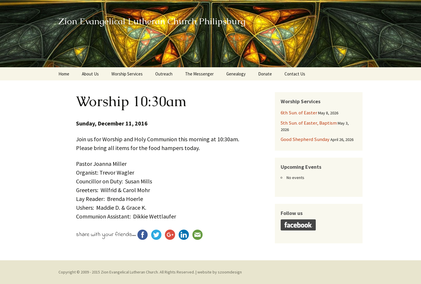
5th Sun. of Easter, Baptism (309, 123)
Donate (265, 74)
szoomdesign (230, 272)
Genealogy (236, 74)
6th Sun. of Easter (299, 112)
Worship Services (127, 74)
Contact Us (294, 74)
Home (63, 74)
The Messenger (199, 74)
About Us (90, 74)
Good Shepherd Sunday (305, 139)
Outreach (163, 74)
